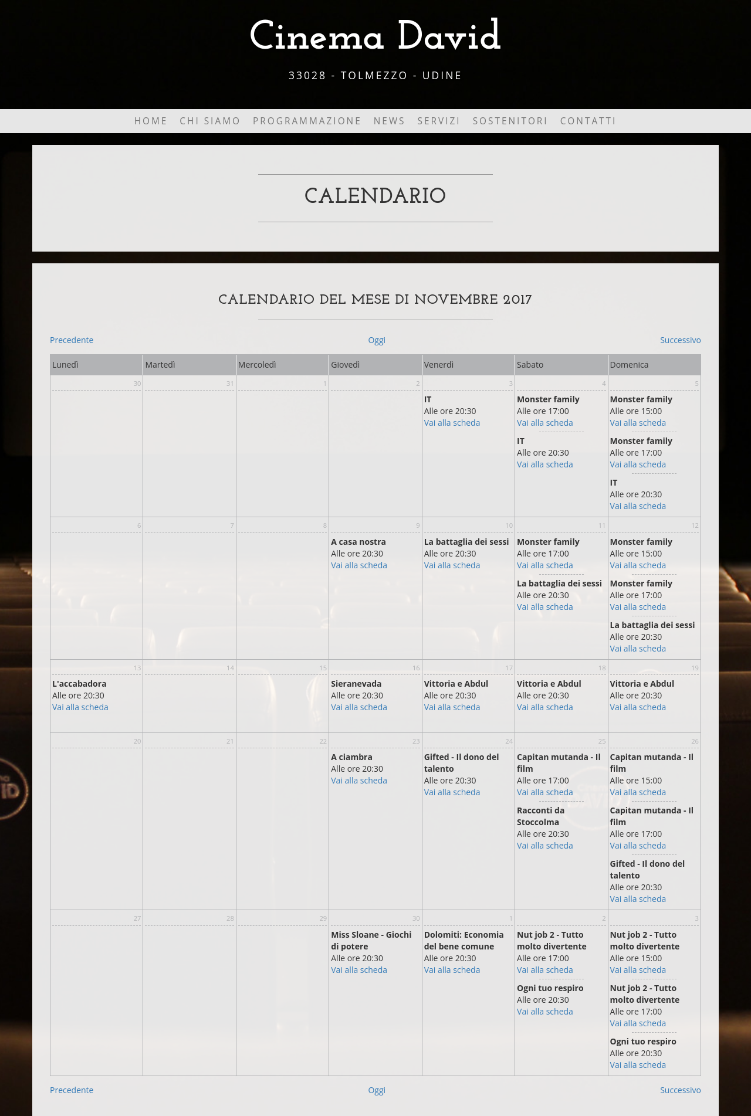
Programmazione (307, 121)
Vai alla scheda (452, 422)
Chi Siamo (210, 121)
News (390, 121)
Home (151, 121)
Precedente (71, 339)
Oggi (376, 339)
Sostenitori (511, 121)
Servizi (439, 121)
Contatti (588, 121)
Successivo (680, 339)
